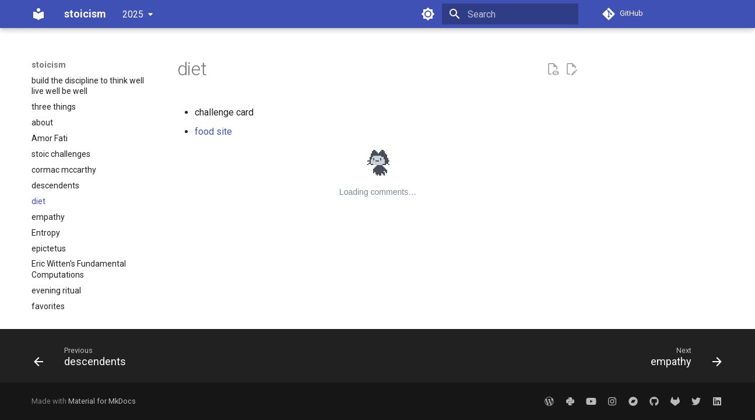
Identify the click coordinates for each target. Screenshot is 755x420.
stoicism (48, 64)
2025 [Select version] (132, 14)
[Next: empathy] (682, 359)
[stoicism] (38, 14)
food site (213, 131)
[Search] (510, 14)
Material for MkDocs (102, 401)
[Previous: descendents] (83, 359)
